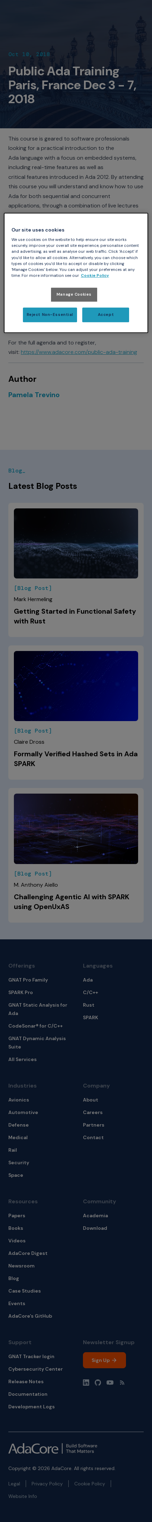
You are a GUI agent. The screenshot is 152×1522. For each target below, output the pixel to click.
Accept (106, 314)
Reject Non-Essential (50, 314)
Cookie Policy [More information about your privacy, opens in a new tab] (95, 275)
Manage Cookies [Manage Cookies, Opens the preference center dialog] (74, 294)
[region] (76, 273)
